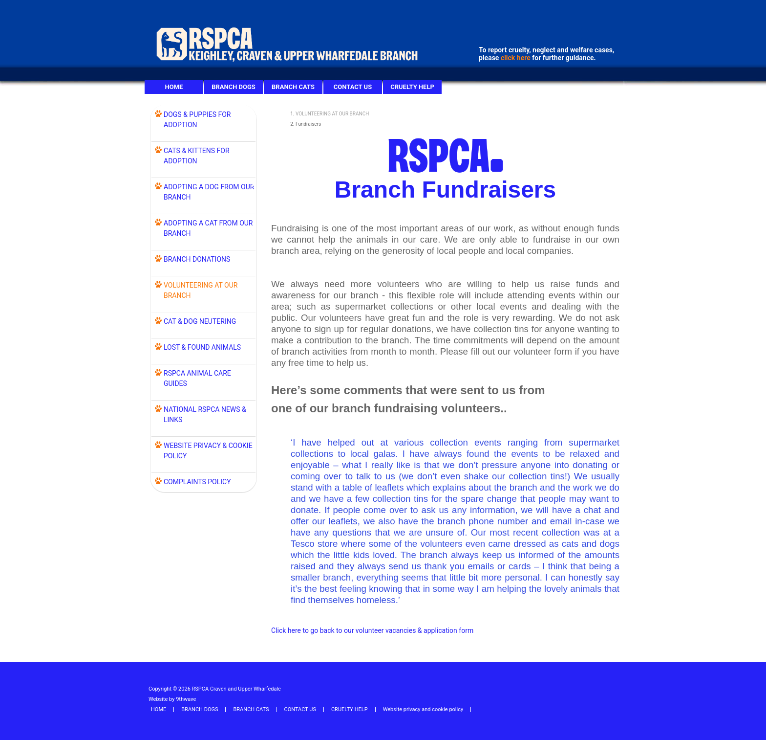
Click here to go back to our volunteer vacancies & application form (372, 630)
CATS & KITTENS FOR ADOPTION (197, 156)
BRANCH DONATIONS (197, 259)
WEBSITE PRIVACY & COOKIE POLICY (208, 451)
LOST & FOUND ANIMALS (202, 347)
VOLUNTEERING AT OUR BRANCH (332, 113)
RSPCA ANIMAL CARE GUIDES (197, 378)
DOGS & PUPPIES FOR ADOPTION (197, 120)
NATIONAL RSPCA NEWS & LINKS (205, 414)
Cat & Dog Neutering (200, 321)
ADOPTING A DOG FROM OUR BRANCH (209, 192)
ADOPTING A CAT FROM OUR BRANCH (208, 228)
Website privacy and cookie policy (423, 709)
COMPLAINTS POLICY (197, 482)
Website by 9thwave (172, 699)
